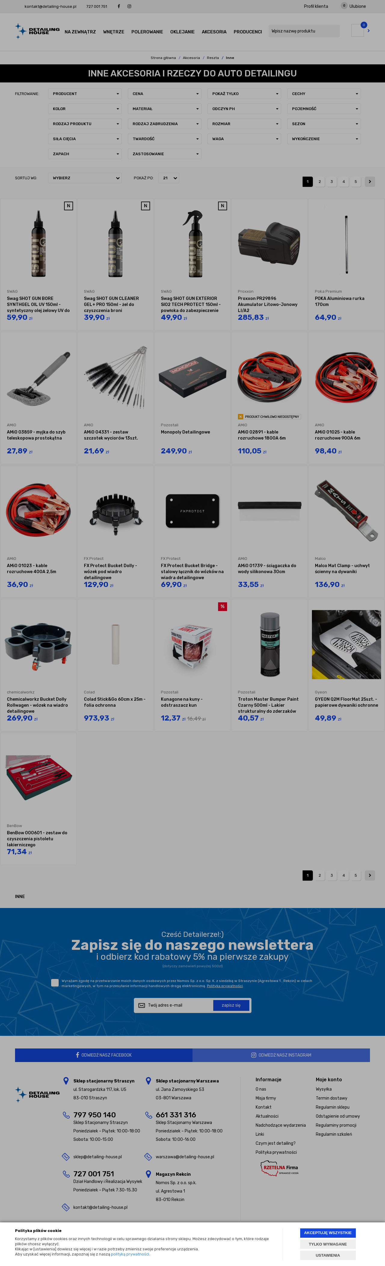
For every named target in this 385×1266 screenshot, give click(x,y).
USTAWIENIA (328, 1255)
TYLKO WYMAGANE (328, 1244)
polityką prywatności (130, 1254)
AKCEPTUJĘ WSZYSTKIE (328, 1232)
